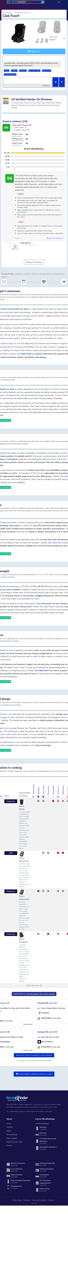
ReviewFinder (7, 13)
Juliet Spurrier (25, 243)
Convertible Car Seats (22, 13)
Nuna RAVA (47, 1061)
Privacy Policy (17, 1200)
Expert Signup (11, 1138)
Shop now (34, 51)
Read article (27, 1024)
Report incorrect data (14, 1142)
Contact (9, 1145)
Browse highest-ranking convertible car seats (34, 1074)
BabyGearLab (18, 136)
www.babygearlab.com (28, 245)
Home (8, 1123)
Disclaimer (26, 1200)
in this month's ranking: (41, 994)
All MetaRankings (42, 1123)
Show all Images (57, 38)
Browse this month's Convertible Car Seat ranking (34, 1055)
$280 (11, 853)
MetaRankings (11, 1134)
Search (8, 1131)
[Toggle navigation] (59, 2)
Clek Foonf (26, 353)
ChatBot (9, 1127)
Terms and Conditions (39, 1200)
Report (18, 238)
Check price (11, 801)
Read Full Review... (55, 238)
